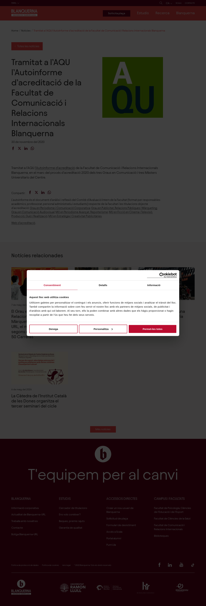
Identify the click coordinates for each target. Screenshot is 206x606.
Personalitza (103, 328)
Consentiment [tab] (52, 285)
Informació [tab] (153, 285)
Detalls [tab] (103, 285)
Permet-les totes (152, 328)
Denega (53, 328)
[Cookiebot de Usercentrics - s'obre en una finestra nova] (162, 275)
